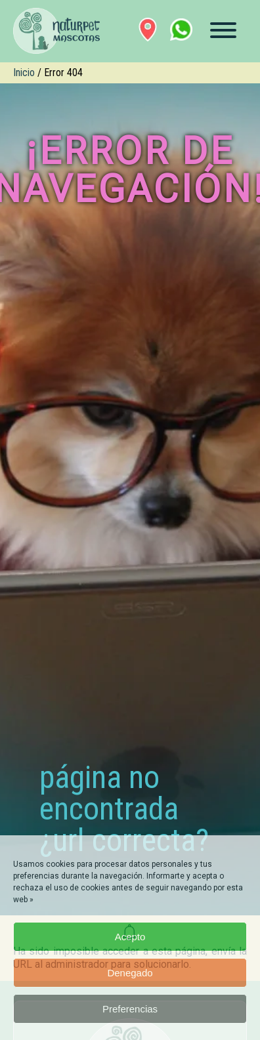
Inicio (24, 72)
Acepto (130, 936)
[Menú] (223, 30)
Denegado (129, 972)
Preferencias (130, 1008)
